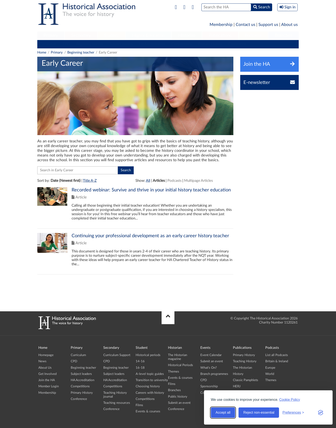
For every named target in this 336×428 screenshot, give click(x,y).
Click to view (135, 207)
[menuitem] (50, 35)
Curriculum (47, 44)
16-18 (140, 367)
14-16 (140, 361)
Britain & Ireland (276, 361)
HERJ (236, 386)
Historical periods (148, 355)
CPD (66, 44)
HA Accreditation (152, 44)
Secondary (81, 35)
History (238, 374)
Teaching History (244, 361)
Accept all (223, 412)
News (42, 361)
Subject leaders (121, 44)
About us (289, 25)
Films (139, 405)
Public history (177, 396)
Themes (173, 371)
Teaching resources (116, 402)
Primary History (210, 44)
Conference (237, 44)
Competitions (181, 44)
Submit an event (179, 402)
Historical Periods (180, 365)
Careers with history (150, 392)
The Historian (242, 367)
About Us (45, 367)
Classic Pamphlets (245, 380)
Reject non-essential (258, 412)
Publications (220, 35)
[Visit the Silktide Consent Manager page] (320, 412)
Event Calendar (211, 355)
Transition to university (152, 380)
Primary (51, 35)
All (148, 180)
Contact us (245, 25)
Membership (221, 25)
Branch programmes (214, 374)
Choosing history (148, 386)
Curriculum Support (116, 355)
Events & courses (148, 411)
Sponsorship (209, 386)
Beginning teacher (89, 44)
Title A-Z (90, 180)
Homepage (46, 355)
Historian (186, 35)
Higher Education (148, 35)
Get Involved (47, 374)
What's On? (208, 367)
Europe (270, 367)
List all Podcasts (276, 355)
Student (111, 35)
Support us (268, 25)
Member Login (48, 386)
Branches (283, 35)
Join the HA (46, 380)
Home (41, 52)
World (269, 374)
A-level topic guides (150, 374)
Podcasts (253, 35)
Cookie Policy (289, 399)
